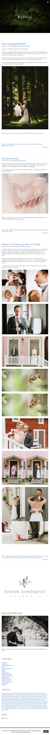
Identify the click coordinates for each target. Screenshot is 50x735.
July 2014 (30, 699)
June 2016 (15, 695)
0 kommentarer (45, 232)
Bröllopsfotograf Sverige (37, 144)
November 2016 (38, 693)
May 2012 (18, 704)
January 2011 (22, 707)
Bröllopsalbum (5, 677)
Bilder (3, 667)
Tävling (13, 145)
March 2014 (42, 699)
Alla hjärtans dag (10, 158)
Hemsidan (4, 662)
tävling (29, 52)
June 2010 (19, 708)
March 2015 (24, 698)
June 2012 (12, 704)
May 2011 (40, 705)
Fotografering (22, 161)
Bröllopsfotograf (19, 144)
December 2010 (30, 707)
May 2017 (31, 693)
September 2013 (29, 701)
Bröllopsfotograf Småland (31, 556)
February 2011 (14, 707)
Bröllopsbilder (12, 556)
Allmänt (4, 685)
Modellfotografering (7, 674)
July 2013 (42, 701)
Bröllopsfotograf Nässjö (24, 230)
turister (4, 262)
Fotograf (12, 557)
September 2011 (16, 705)
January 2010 (5, 710)
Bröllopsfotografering (24, 46)
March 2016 (33, 695)
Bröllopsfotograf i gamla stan (36, 557)
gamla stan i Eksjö (13, 267)
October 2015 (24, 696)
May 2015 (12, 698)
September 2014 (16, 699)
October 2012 (38, 702)
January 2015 (39, 698)
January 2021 (5, 693)
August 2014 (24, 699)
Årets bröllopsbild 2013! (14, 44)
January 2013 (14, 702)
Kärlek (10, 231)
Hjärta (7, 231)
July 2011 (30, 705)
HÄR (41, 649)
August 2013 (37, 701)
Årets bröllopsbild (9, 144)
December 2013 (20, 701)
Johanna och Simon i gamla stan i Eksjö (21, 244)
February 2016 (40, 695)
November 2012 (30, 702)
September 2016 (9, 695)
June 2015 (7, 698)
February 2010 (43, 708)
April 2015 (18, 698)
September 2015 (33, 696)
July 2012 (7, 704)
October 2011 (8, 705)
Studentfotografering (7, 682)
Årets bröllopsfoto (28, 144)
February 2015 (31, 698)
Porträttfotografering (7, 668)
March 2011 (8, 707)
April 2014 (35, 699)
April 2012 (23, 704)
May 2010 (24, 708)
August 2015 (40, 696)
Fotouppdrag (5, 683)
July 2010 (14, 708)
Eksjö (8, 557)
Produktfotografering (7, 676)
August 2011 (24, 705)
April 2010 (30, 708)
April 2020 (11, 693)
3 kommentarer (45, 147)
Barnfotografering (6, 680)
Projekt (3, 671)
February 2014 (5, 701)
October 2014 (8, 699)
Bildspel (4, 670)
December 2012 (22, 702)
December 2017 (18, 693)
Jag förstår (46, 731)
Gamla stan (4, 557)
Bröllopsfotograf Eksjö (20, 556)
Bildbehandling (5, 673)
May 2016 (21, 695)
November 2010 (38, 707)
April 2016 (27, 695)
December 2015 (8, 696)
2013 (15, 144)
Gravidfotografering (6, 679)
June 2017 (25, 693)
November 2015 (17, 696)
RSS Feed (5, 718)
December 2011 (38, 704)
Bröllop (7, 230)
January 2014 (12, 701)
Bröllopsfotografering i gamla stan (21, 557)
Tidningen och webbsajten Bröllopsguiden (12, 52)
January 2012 (30, 704)
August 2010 (8, 708)
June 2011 (35, 705)
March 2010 (37, 708)
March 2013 (8, 702)
